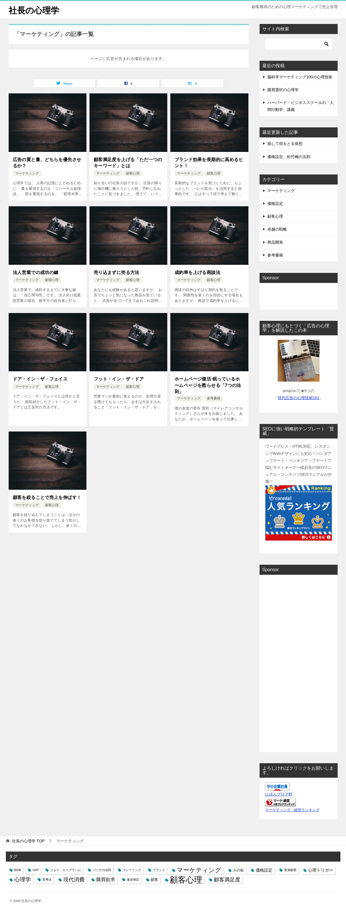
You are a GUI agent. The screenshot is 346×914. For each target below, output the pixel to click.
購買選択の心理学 (283, 89)
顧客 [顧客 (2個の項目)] (154, 879)
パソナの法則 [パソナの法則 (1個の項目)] (102, 869)
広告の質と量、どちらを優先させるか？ (47, 162)
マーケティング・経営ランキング (292, 810)
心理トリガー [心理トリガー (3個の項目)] (320, 869)
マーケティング (27, 173)
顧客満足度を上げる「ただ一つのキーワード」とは (128, 162)
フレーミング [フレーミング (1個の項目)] (132, 869)
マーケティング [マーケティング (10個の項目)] (199, 869)
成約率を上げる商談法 (197, 272)
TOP (28, 840)
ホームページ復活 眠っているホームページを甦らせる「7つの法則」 (208, 385)
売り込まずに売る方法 (116, 272)
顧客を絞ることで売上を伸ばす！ (47, 497)
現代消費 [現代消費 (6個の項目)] (73, 880)
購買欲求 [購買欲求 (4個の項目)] (105, 879)
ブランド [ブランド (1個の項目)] (159, 869)
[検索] (298, 43)
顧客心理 (132, 173)
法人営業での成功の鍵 (36, 272)
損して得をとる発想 (285, 143)
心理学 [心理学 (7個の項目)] (22, 879)
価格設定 (275, 203)
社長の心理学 (34, 9)
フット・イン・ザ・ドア (119, 378)
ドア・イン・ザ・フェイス (40, 378)
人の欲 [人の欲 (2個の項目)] (238, 870)
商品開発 (275, 242)
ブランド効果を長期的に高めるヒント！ (209, 162)
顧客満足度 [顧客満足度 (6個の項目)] (227, 880)
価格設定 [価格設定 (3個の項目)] (264, 869)
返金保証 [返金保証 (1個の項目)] (133, 879)
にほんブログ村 (278, 794)
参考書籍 (213, 398)
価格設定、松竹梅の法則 (288, 156)
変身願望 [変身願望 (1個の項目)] (290, 869)
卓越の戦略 (277, 229)
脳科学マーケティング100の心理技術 (299, 76)
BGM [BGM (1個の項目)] (17, 869)
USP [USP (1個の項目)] (36, 869)
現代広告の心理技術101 (298, 397)
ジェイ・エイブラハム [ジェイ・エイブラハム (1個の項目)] (65, 869)
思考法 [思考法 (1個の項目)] (47, 879)
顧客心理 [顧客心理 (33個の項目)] (186, 880)
